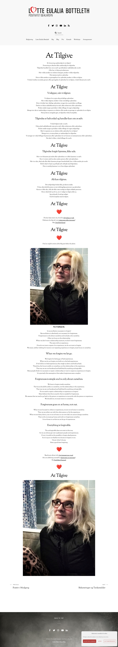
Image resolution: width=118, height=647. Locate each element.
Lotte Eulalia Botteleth (42, 40)
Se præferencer (109, 641)
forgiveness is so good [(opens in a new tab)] (66, 455)
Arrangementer (87, 40)
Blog (57, 40)
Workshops (77, 40)
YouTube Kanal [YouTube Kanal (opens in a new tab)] (60, 223)
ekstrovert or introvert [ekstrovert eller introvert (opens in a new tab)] (68, 458)
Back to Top (59, 618)
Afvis (100, 641)
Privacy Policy (62, 642)
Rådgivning (29, 40)
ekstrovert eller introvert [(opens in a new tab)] (67, 220)
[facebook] (48, 25)
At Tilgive (59, 56)
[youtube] (61, 25)
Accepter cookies (89, 641)
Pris (63, 40)
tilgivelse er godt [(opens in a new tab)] (68, 218)
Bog (53, 40)
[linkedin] (65, 25)
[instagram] (57, 25)
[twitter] (53, 25)
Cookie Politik (55, 642)
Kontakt (68, 40)
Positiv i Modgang (31, 586)
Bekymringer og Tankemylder (87, 586)
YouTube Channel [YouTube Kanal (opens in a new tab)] (60, 460)
